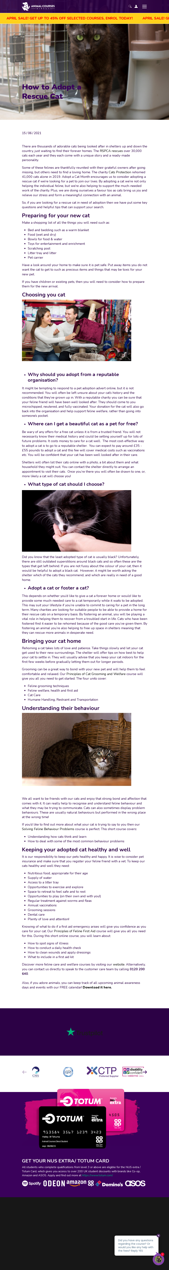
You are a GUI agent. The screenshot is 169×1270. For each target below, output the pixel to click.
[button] (144, 1072)
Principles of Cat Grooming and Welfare (96, 674)
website (119, 964)
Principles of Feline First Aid (74, 931)
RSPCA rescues (111, 151)
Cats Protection (120, 172)
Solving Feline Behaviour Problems (48, 829)
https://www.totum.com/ (97, 1175)
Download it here (97, 987)
